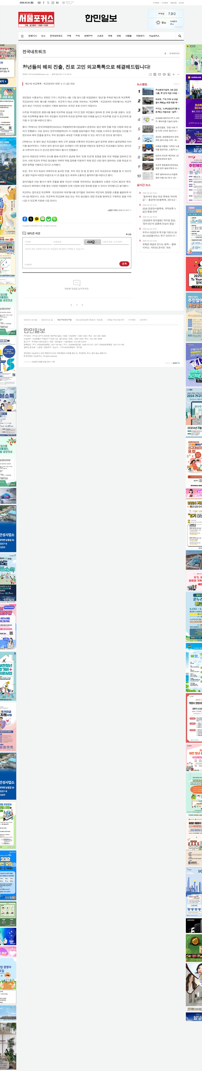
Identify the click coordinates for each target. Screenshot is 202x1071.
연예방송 (88, 35)
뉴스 (43, 35)
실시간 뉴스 (143, 185)
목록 (154, 74)
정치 (78, 35)
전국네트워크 (56, 35)
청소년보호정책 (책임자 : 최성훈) (89, 319)
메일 (159, 74)
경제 (69, 35)
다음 (82, 305)
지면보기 (140, 35)
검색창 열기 (180, 36)
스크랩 (169, 74)
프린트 (164, 74)
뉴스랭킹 (142, 84)
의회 (119, 35)
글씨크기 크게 (173, 74)
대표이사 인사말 (30, 319)
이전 (71, 305)
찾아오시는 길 (47, 319)
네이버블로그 (57, 3)
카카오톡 (36, 219)
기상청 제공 (69, 4)
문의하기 (143, 319)
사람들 (128, 35)
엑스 (48, 3)
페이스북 (44, 3)
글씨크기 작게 (178, 74)
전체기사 (32, 35)
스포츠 (100, 35)
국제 (110, 35)
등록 (124, 263)
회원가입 (173, 3)
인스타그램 (53, 3)
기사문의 (165, 3)
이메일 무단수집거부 (115, 319)
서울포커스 (154, 35)
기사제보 (156, 3)
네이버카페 (48, 219)
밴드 (54, 219)
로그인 (181, 3)
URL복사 (150, 74)
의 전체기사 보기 (118, 210)
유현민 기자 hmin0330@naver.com (35, 74)
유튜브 (39, 3)
